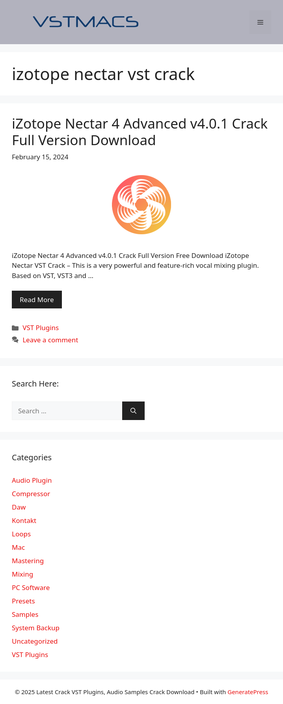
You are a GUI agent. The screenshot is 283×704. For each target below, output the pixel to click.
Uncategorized (35, 641)
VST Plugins (40, 327)
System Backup (36, 627)
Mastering (28, 560)
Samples (25, 614)
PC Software (31, 587)
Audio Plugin (32, 480)
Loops (21, 533)
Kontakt (24, 520)
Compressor (31, 493)
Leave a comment (50, 339)
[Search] (133, 410)
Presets (23, 600)
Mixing (22, 574)
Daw (19, 507)
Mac (18, 547)
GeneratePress (247, 692)
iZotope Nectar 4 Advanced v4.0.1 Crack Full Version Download (140, 131)
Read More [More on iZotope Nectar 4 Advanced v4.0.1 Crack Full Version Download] (37, 299)
